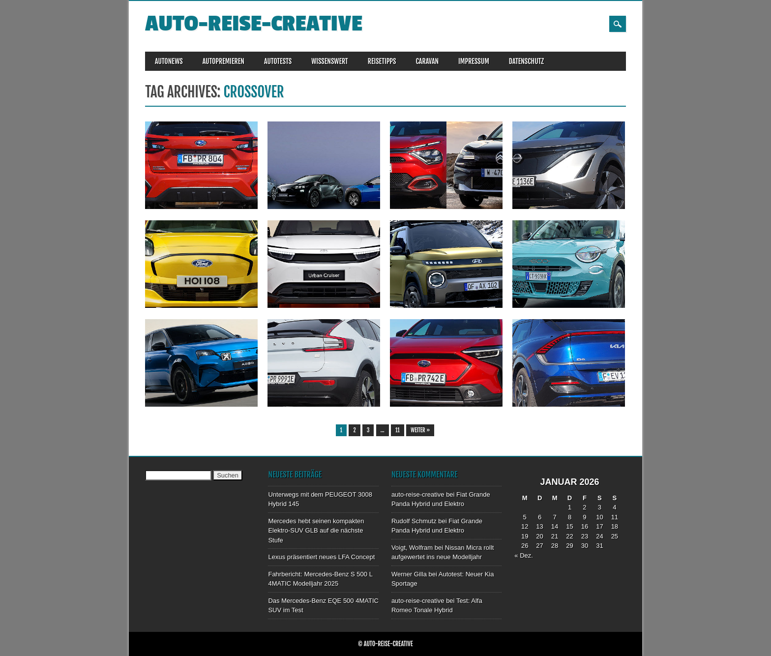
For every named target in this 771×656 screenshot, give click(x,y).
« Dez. (523, 555)
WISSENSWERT (329, 61)
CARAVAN (427, 61)
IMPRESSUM (473, 61)
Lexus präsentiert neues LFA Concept (321, 557)
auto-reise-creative (253, 24)
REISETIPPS (382, 61)
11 (397, 430)
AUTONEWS (169, 61)
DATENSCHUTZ (526, 61)
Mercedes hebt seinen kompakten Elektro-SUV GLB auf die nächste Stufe (316, 530)
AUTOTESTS (278, 61)
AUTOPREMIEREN (223, 61)
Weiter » (420, 430)
